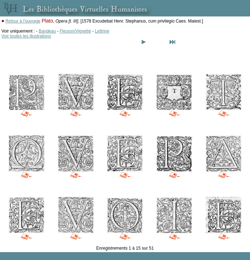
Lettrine (102, 31)
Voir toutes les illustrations (26, 36)
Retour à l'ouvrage (22, 21)
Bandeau (47, 31)
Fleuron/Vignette (75, 31)
